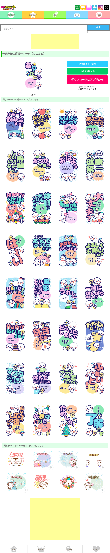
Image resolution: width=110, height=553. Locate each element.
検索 (98, 27)
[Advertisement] (55, 41)
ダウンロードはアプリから (87, 79)
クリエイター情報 (87, 64)
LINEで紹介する (87, 71)
